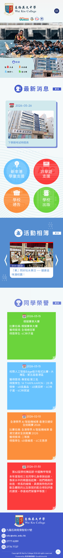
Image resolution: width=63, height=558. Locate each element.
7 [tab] (36, 152)
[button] (6, 260)
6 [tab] (33, 152)
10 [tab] (45, 152)
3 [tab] (23, 152)
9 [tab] (42, 152)
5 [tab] (29, 152)
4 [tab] (26, 152)
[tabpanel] (31, 124)
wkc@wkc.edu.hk (16, 535)
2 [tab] (20, 152)
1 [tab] (17, 152)
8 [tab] (39, 152)
